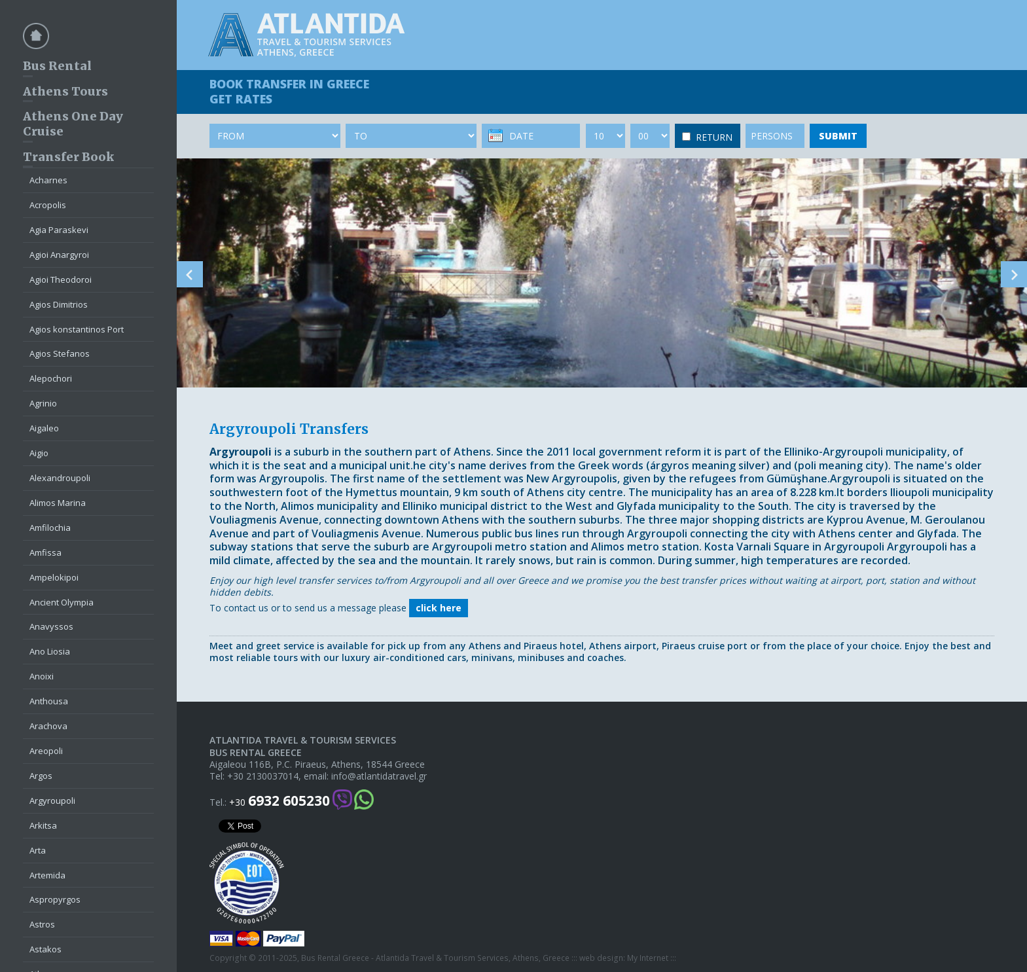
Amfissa (45, 552)
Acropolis (47, 205)
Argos (40, 776)
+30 (279, 801)
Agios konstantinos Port (76, 329)
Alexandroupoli (59, 478)
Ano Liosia (49, 651)
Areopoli (46, 751)
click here (438, 608)
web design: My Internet (623, 958)
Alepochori (50, 378)
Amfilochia (50, 527)
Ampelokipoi (54, 577)
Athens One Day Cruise (73, 124)
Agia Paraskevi (58, 230)
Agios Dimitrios (58, 304)
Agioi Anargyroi (59, 255)
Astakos (45, 949)
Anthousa (48, 701)
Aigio (38, 453)
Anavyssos (51, 626)
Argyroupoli (52, 800)
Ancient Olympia (61, 602)
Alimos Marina (57, 503)
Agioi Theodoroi (60, 279)
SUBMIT (838, 136)
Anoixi (41, 676)
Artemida (47, 875)
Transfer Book (68, 156)
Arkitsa (43, 825)
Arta (37, 850)
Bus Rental (57, 65)
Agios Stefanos (59, 353)
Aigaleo (44, 428)
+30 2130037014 (262, 776)
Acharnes (48, 180)
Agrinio (43, 403)
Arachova (48, 726)
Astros (42, 924)
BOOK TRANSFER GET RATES (289, 91)
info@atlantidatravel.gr (379, 776)
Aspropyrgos (55, 899)
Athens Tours (65, 91)
